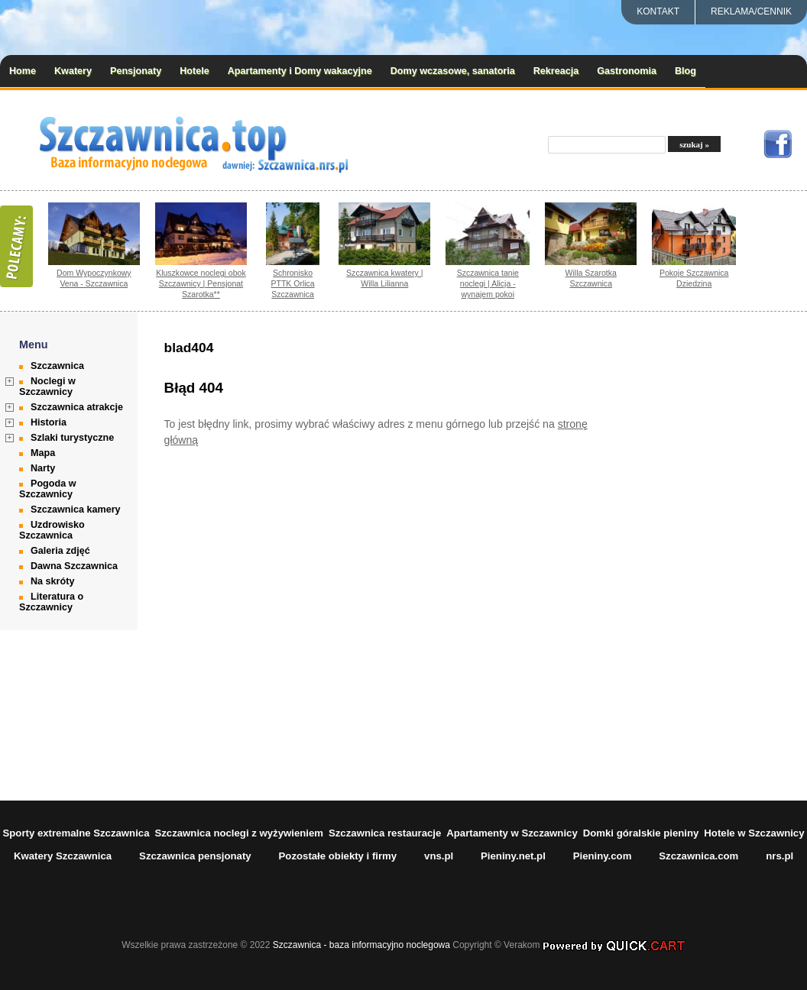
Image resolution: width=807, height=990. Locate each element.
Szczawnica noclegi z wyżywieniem (238, 833)
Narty (43, 468)
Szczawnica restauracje (385, 833)
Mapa (43, 453)
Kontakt (658, 11)
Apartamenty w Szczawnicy (512, 833)
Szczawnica (57, 366)
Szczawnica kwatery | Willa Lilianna (384, 278)
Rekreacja (556, 71)
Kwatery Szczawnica (63, 856)
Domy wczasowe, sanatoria (453, 71)
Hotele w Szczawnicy (754, 833)
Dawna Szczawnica (74, 566)
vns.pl (438, 856)
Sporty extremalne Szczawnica (75, 833)
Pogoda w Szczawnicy (47, 489)
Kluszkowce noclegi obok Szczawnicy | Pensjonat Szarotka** (201, 283)
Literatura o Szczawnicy (51, 602)
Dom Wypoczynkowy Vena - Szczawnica (94, 278)
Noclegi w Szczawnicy (47, 386)
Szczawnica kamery (76, 509)
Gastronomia (626, 71)
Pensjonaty (135, 71)
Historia (48, 422)
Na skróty (52, 581)
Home (22, 71)
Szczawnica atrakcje (77, 407)
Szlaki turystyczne (72, 437)
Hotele (194, 71)
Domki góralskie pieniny (641, 833)
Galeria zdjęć (60, 550)
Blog (685, 71)
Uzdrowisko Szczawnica (52, 530)
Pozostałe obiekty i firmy (338, 856)
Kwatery (73, 71)
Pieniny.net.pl (513, 856)
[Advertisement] (730, 556)
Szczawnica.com (698, 856)
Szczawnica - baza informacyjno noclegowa (361, 945)
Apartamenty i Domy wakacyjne (300, 71)
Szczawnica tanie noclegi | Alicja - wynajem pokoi (488, 283)
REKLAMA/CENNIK (751, 11)
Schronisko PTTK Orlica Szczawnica (292, 283)
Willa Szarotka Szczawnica (591, 278)
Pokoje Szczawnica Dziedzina (694, 278)
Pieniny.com (602, 856)
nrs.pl (779, 856)
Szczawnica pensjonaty (195, 856)
